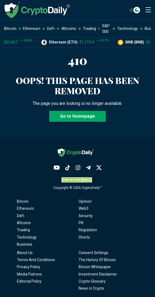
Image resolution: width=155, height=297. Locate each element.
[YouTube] (57, 167)
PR (81, 223)
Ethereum (25, 208)
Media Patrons (29, 274)
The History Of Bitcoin (97, 260)
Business (24, 244)
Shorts (84, 237)
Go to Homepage (77, 116)
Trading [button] (89, 28)
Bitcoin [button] (10, 28)
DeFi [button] (51, 28)
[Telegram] (88, 167)
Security (86, 216)
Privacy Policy (28, 267)
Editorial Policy (29, 281)
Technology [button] (127, 28)
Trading (23, 230)
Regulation (88, 230)
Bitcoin (23, 201)
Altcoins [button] (68, 28)
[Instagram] (78, 167)
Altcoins (24, 223)
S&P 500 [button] (106, 28)
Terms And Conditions (36, 260)
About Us (25, 253)
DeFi (20, 216)
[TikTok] (67, 167)
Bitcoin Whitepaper (95, 267)
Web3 (83, 208)
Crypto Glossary (92, 281)
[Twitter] (99, 167)
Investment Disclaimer (98, 274)
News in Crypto (91, 288)
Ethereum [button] (31, 28)
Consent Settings (93, 253)
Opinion (85, 201)
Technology (27, 237)
